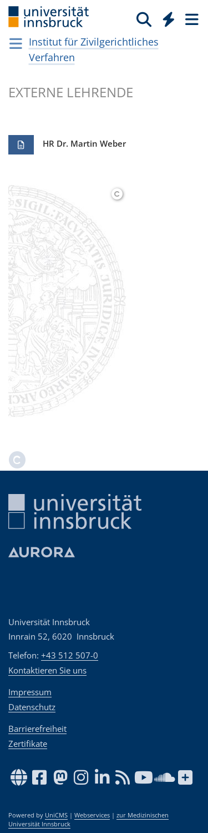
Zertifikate (27, 743)
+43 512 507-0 (69, 655)
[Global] (165, 17)
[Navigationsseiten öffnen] (16, 43)
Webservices (92, 815)
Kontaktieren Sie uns (47, 670)
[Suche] (143, 18)
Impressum (30, 691)
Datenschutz (31, 706)
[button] (21, 145)
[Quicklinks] (168, 18)
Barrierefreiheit (37, 728)
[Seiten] (190, 18)
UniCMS (56, 815)
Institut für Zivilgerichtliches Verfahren (94, 49)
